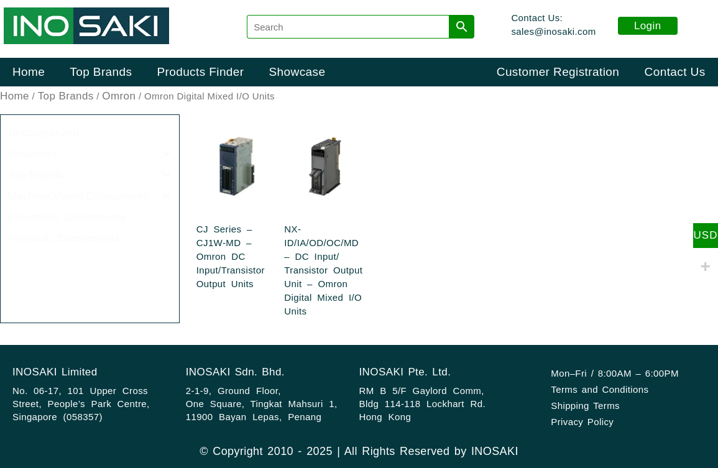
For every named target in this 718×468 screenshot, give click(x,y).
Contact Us (675, 71)
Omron (119, 96)
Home (28, 71)
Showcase (297, 71)
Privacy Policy (582, 421)
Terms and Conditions (599, 389)
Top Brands (101, 71)
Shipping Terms (585, 405)
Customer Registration (558, 71)
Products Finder (200, 71)
